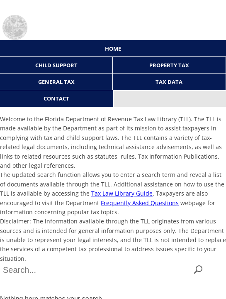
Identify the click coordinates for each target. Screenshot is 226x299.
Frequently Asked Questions (140, 203)
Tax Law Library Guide (122, 193)
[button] (198, 270)
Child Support (56, 65)
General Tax (56, 82)
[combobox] (97, 270)
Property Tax (169, 65)
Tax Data (169, 82)
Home (113, 48)
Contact (56, 98)
